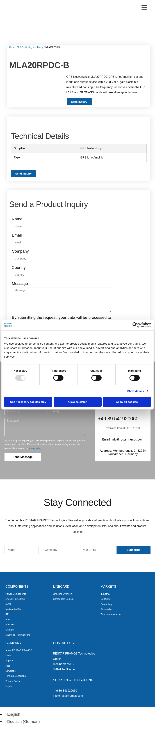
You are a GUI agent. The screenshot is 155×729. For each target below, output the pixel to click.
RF (18, 47)
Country (19, 267)
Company (20, 251)
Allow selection (77, 401)
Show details (135, 391)
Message (20, 283)
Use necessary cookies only (28, 401)
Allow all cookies (127, 401)
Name (17, 219)
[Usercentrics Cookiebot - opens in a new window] (135, 325)
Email (17, 235)
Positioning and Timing (32, 47)
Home (12, 47)
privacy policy (35, 448)
